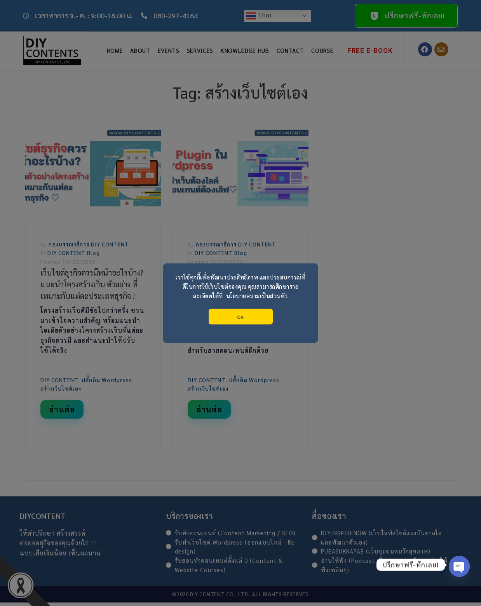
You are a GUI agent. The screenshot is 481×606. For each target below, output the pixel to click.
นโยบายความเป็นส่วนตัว (257, 295)
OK (240, 316)
